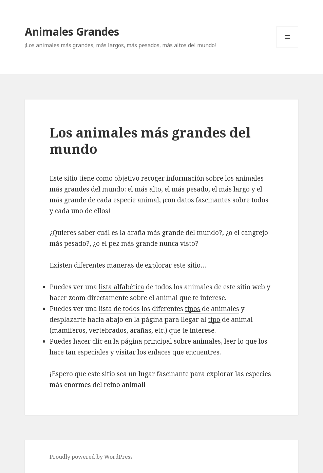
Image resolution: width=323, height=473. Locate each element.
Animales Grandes (72, 31)
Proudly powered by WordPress (91, 456)
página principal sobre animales (171, 341)
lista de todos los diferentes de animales (169, 308)
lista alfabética (121, 287)
